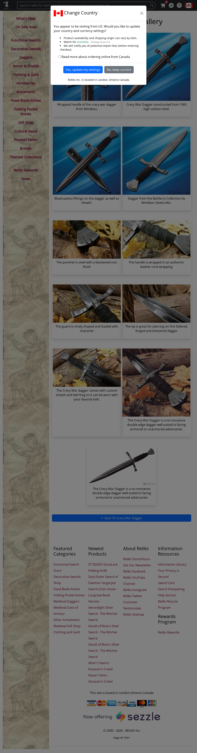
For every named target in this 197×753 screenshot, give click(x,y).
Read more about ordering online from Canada (96, 57)
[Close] (142, 13)
